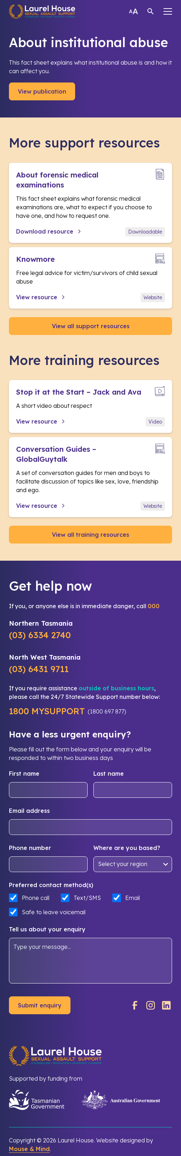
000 (154, 606)
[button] (167, 11)
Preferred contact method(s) (51, 885)
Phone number (30, 847)
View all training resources (90, 534)
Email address (29, 810)
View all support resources (90, 326)
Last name (108, 773)
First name (24, 773)
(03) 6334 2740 (40, 635)
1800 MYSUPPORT (47, 711)
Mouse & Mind (29, 1148)
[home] (42, 11)
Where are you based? (126, 847)
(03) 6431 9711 (39, 669)
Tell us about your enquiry (47, 929)
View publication (42, 91)
